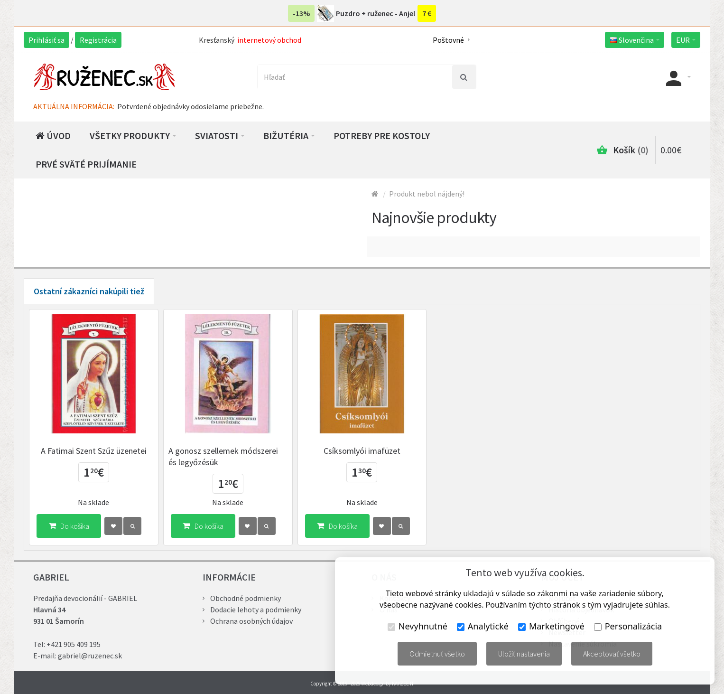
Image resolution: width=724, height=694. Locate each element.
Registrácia (98, 40)
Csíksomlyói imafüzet (362, 450)
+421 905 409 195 (73, 644)
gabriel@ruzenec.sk (90, 655)
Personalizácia (628, 626)
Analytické (483, 626)
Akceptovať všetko (611, 653)
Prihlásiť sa (46, 40)
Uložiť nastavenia (524, 653)
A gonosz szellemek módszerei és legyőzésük (223, 456)
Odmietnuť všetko (437, 653)
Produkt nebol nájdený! (426, 193)
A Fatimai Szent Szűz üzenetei (94, 450)
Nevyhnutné (417, 626)
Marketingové (551, 626)
